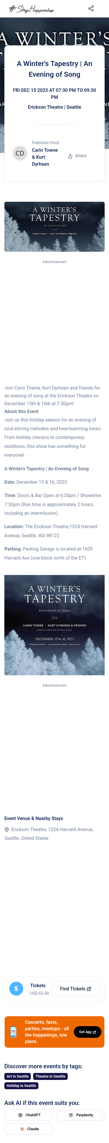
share (77, 155)
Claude (29, 1129)
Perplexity (80, 1115)
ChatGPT (29, 1115)
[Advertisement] (54, 322)
